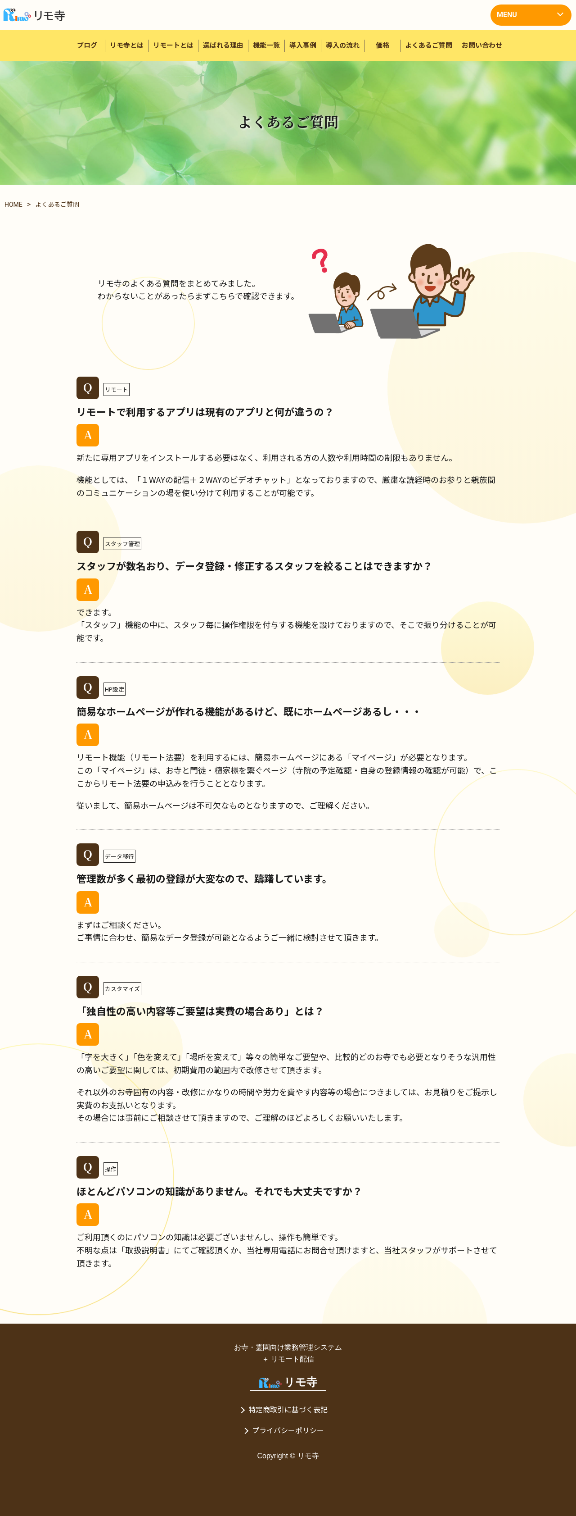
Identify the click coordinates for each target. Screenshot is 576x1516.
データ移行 (119, 856)
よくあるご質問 (428, 45)
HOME (13, 204)
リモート (116, 389)
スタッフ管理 (122, 543)
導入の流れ (343, 45)
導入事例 (302, 45)
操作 (111, 1169)
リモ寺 (288, 1382)
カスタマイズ (122, 988)
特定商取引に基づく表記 (288, 1410)
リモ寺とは (127, 45)
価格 (382, 45)
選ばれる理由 (223, 45)
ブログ (87, 45)
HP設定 (114, 689)
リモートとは (173, 45)
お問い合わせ (482, 45)
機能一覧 (266, 45)
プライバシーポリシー (288, 1430)
